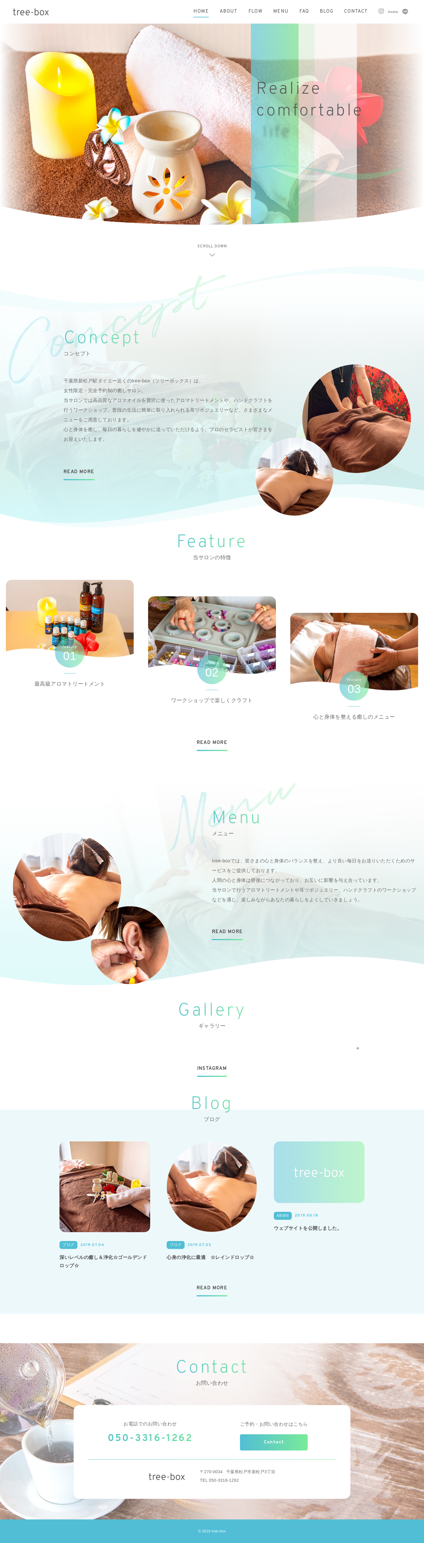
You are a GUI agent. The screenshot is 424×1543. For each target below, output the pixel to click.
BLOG (326, 11)
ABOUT (229, 11)
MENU (281, 11)
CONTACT (356, 11)
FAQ (304, 11)
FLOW (256, 11)
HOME (201, 11)
